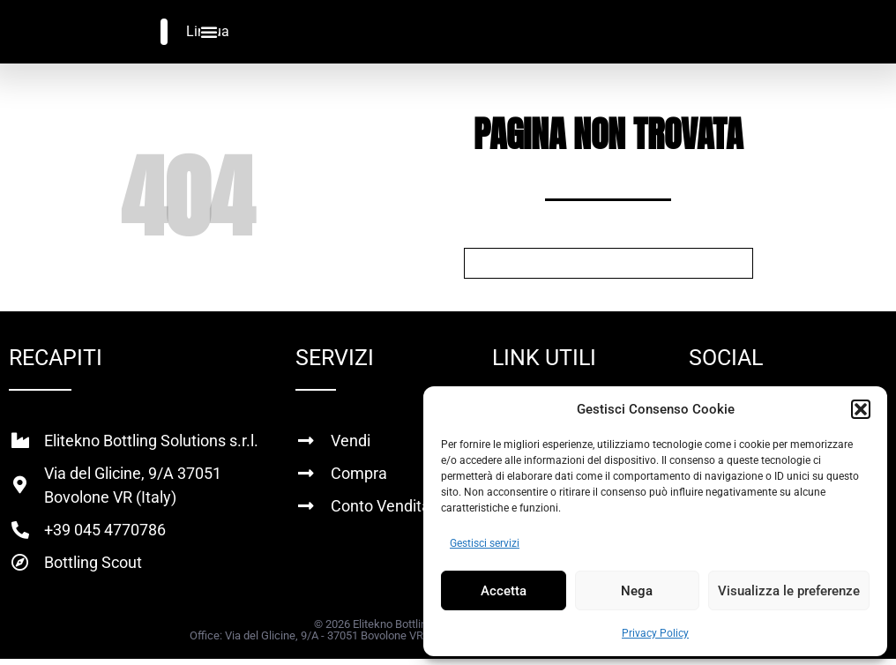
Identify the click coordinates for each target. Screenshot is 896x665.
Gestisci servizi (484, 543)
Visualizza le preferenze (789, 591)
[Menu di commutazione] (209, 32)
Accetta (503, 591)
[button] (861, 409)
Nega (637, 591)
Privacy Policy (655, 633)
